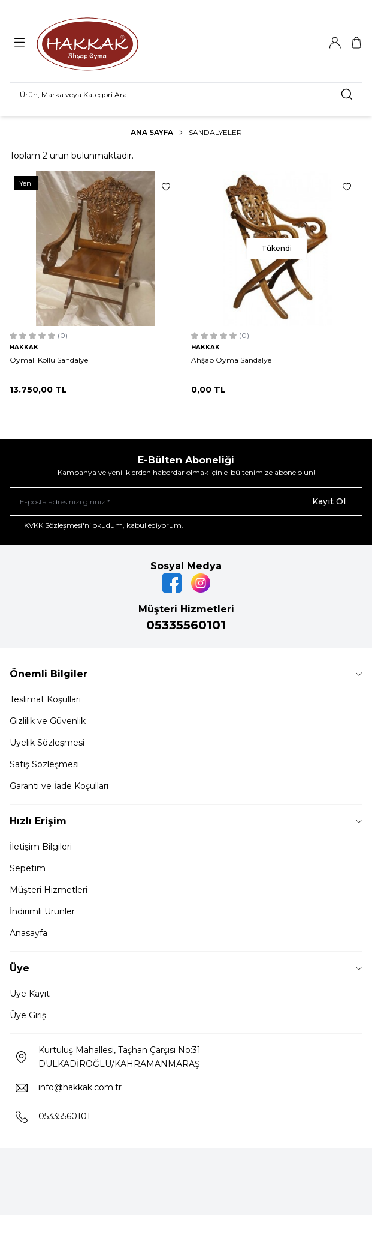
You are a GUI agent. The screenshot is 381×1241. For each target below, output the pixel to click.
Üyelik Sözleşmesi (47, 742)
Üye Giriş (28, 1015)
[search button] (346, 94)
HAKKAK (24, 347)
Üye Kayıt (30, 993)
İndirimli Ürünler (42, 911)
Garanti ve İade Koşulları (59, 786)
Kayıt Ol (329, 501)
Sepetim (28, 868)
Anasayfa (28, 933)
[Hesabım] (335, 43)
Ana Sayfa (152, 132)
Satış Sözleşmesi (44, 764)
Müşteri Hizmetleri (48, 889)
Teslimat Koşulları (45, 699)
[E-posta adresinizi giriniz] (186, 501)
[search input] (186, 94)
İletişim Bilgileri (41, 846)
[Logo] (87, 42)
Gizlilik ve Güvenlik (48, 721)
